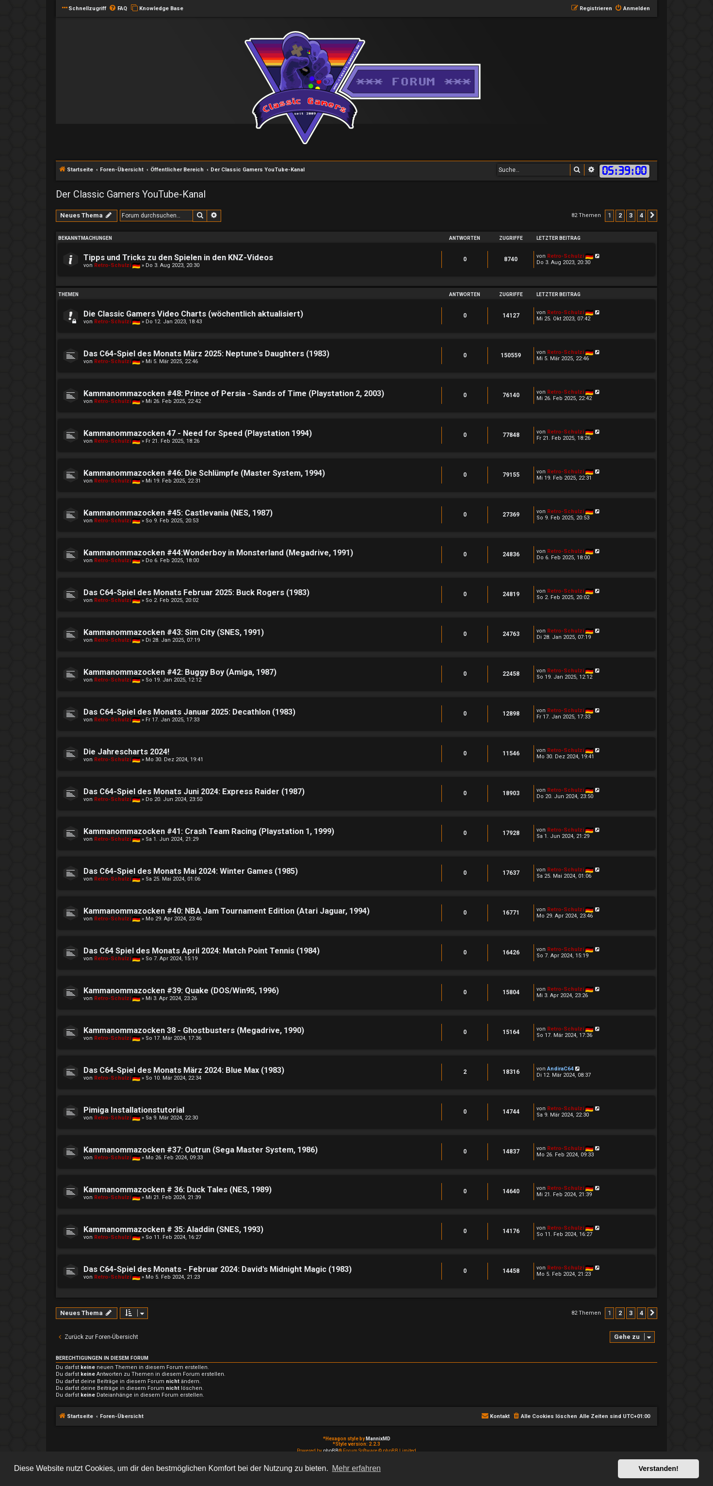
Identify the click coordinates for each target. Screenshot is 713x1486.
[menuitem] (118, 9)
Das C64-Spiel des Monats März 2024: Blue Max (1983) (183, 1070)
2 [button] (620, 215)
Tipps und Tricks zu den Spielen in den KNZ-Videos (178, 257)
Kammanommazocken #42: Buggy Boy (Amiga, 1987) (179, 672)
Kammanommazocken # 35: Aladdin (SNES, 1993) (173, 1229)
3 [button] (630, 215)
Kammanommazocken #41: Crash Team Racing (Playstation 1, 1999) (208, 831)
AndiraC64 (560, 1069)
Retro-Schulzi (112, 265)
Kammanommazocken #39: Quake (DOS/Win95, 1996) (181, 990)
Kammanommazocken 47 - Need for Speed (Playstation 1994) (197, 433)
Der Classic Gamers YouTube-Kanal (131, 194)
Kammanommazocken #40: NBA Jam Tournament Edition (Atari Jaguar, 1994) (226, 911)
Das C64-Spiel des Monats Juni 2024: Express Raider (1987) (194, 791)
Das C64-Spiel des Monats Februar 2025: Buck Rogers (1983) (196, 592)
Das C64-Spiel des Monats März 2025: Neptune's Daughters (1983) (206, 353)
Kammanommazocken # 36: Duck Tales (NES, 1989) (177, 1189)
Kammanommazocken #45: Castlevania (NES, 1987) (178, 513)
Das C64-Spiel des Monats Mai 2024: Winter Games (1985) (190, 871)
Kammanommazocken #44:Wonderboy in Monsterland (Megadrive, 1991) (218, 552)
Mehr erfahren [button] (356, 1468)
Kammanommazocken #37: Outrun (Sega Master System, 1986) (200, 1149)
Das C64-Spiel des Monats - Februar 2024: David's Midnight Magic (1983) (217, 1269)
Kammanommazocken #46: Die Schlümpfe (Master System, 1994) (204, 473)
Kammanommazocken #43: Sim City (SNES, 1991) (173, 632)
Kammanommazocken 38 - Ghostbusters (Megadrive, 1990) (193, 1030)
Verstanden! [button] (659, 1468)
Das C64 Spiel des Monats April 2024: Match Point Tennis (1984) (201, 950)
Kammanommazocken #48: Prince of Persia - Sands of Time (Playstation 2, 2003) (233, 393)
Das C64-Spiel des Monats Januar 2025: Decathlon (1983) (189, 712)
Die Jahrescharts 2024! (126, 751)
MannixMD (378, 1438)
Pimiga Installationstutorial (133, 1110)
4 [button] (641, 215)
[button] (652, 215)
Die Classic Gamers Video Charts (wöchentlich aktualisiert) (193, 313)
